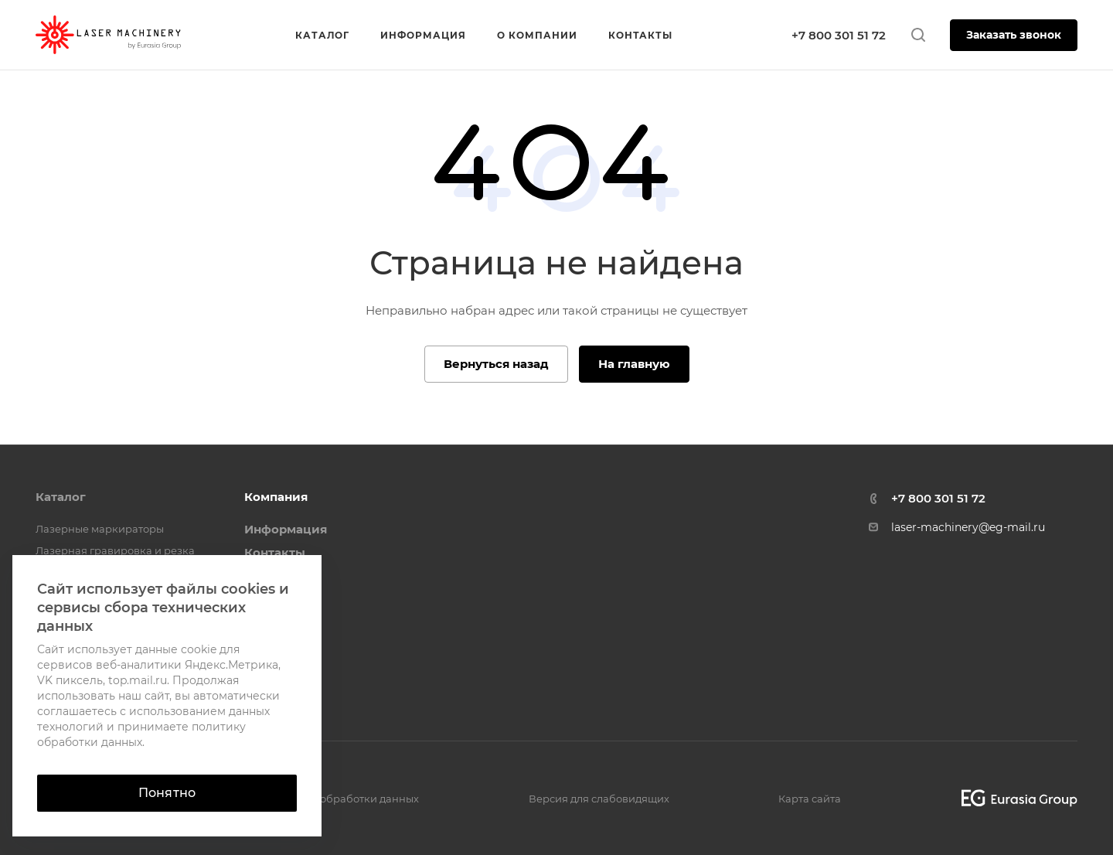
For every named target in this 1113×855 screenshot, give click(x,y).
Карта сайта (809, 798)
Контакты (274, 552)
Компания (276, 496)
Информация (285, 529)
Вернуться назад (496, 363)
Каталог (61, 496)
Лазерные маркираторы (100, 529)
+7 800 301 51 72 (838, 35)
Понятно (167, 792)
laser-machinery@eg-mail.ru (968, 527)
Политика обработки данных (342, 798)
